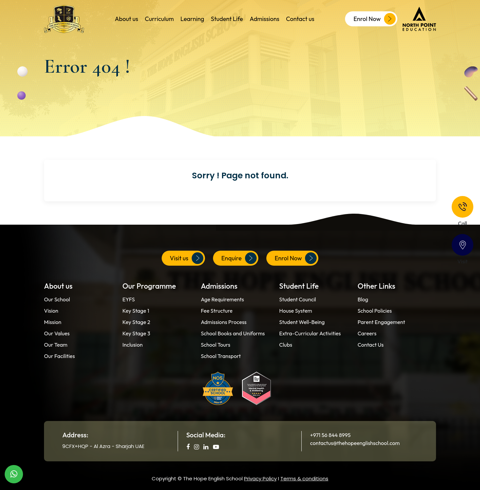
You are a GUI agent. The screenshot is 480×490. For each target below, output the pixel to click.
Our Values (57, 333)
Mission (52, 322)
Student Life (227, 19)
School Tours (215, 344)
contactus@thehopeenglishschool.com (355, 443)
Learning (192, 19)
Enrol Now (374, 19)
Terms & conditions (304, 478)
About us (126, 19)
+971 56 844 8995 (330, 435)
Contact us (300, 19)
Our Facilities (59, 356)
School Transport (221, 356)
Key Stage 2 (136, 322)
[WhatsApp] (14, 474)
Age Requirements (222, 299)
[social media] (188, 447)
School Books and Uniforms (233, 333)
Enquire (239, 258)
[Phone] (462, 207)
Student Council (297, 299)
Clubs (285, 344)
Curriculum (159, 19)
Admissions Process (223, 322)
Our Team (55, 344)
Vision (51, 310)
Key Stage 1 (135, 310)
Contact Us (371, 344)
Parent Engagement (381, 322)
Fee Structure (216, 310)
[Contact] (462, 245)
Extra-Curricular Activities (310, 333)
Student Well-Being (302, 322)
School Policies (375, 310)
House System (295, 310)
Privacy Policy (260, 478)
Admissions (264, 19)
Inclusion (132, 344)
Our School (57, 299)
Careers (367, 333)
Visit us (186, 258)
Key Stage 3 (136, 333)
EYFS (128, 299)
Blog (363, 299)
